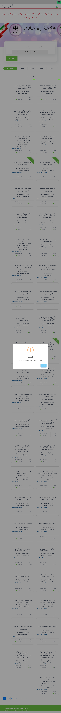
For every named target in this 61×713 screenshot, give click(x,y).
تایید (43, 366)
